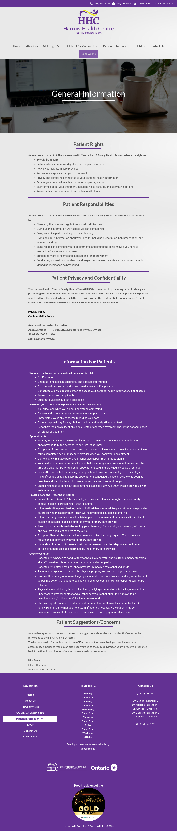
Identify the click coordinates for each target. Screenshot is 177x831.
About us (32, 46)
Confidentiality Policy (41, 316)
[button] (118, 46)
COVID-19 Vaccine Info (82, 46)
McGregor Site (52, 46)
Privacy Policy (36, 311)
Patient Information (117, 46)
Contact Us (157, 46)
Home (17, 46)
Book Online (88, 53)
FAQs (141, 46)
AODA (79, 642)
